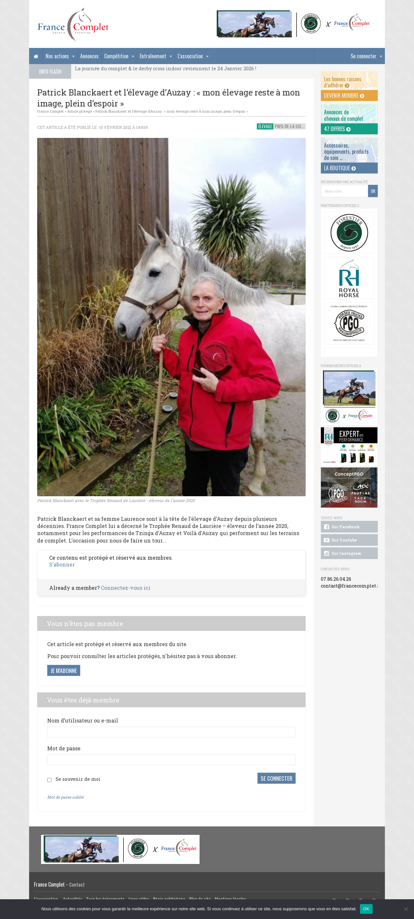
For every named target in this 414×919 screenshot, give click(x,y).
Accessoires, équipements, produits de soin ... (346, 151)
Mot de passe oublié (65, 797)
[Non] (406, 909)
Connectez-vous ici (125, 587)
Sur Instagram (342, 553)
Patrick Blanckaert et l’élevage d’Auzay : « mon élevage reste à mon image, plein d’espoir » (171, 111)
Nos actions (57, 56)
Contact (77, 884)
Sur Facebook (341, 527)
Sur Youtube (340, 540)
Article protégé (79, 111)
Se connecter (363, 56)
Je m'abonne (63, 670)
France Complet (50, 111)
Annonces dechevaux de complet (343, 115)
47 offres (337, 129)
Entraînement (153, 56)
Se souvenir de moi (78, 779)
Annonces (89, 56)
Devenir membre (344, 95)
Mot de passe (64, 748)
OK (366, 908)
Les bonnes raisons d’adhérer (342, 82)
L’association (190, 56)
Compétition (116, 56)
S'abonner (62, 564)
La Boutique (340, 168)
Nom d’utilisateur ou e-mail (82, 720)
